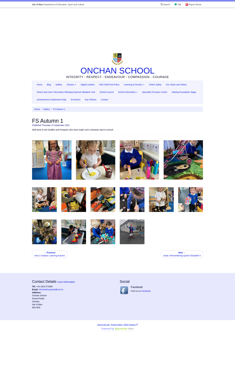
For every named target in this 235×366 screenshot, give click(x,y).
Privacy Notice (116, 325)
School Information (128, 92)
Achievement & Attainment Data (51, 99)
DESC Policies (131, 325)
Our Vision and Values (176, 84)
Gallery (58, 84)
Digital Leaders (88, 84)
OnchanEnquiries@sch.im (51, 289)
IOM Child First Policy (109, 84)
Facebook (145, 291)
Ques (124, 328)
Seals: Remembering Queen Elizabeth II (182, 254)
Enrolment (75, 99)
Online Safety (155, 84)
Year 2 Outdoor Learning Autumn (49, 254)
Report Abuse (195, 4)
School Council (106, 92)
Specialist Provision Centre (154, 92)
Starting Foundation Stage (184, 92)
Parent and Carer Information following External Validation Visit (66, 92)
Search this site (103, 325)
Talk (179, 4)
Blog (49, 84)
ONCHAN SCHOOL (117, 70)
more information (66, 282)
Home (39, 84)
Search (165, 4)
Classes (71, 84)
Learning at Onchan (134, 84)
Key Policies (90, 99)
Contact (104, 99)
